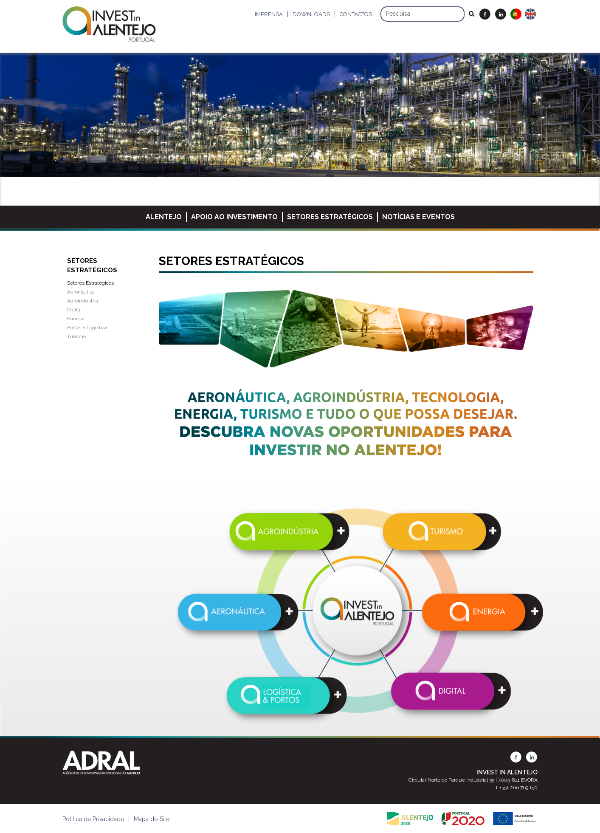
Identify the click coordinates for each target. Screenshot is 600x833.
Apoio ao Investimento (234, 217)
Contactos (356, 14)
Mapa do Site (151, 819)
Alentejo (164, 217)
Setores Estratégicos (330, 217)
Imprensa (269, 14)
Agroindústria (82, 301)
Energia (76, 319)
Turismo (76, 336)
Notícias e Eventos (418, 217)
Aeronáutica (81, 292)
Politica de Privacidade (93, 819)
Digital (74, 310)
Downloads (311, 14)
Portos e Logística (87, 327)
